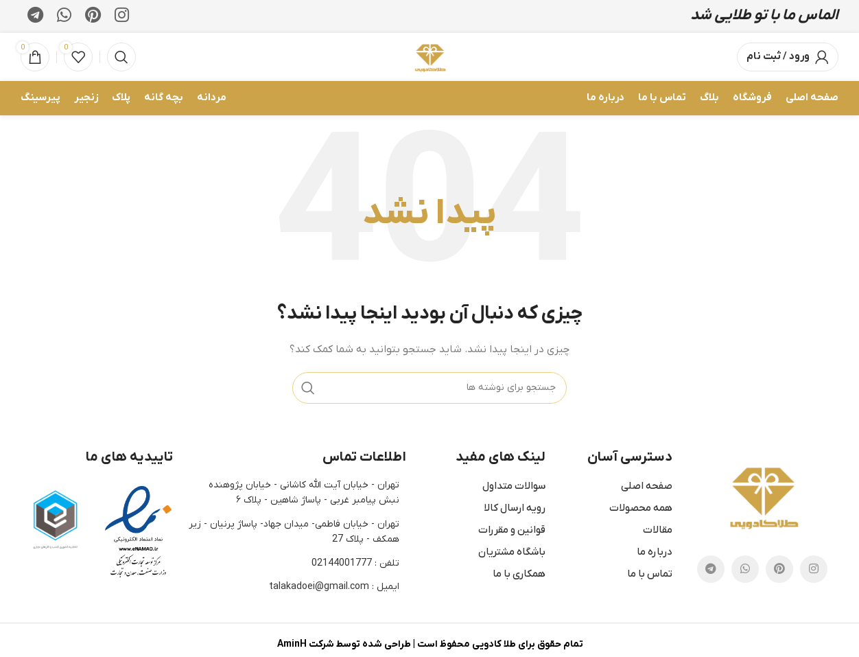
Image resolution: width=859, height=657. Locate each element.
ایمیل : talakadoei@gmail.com (334, 590)
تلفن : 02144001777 (355, 566)
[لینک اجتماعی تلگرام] (35, 17)
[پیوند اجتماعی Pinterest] (93, 17)
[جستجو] (121, 59)
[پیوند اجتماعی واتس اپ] (64, 17)
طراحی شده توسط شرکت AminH (343, 647)
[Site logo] (429, 58)
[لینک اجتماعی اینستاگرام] (122, 17)
